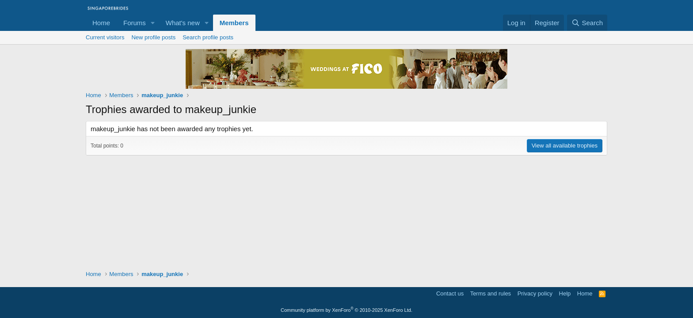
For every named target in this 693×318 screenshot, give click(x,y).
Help (565, 293)
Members (234, 22)
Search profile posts (208, 37)
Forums (134, 22)
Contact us (450, 293)
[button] (153, 23)
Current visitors (105, 37)
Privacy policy (535, 293)
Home (101, 22)
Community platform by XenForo (346, 310)
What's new (183, 22)
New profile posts (153, 37)
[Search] (587, 23)
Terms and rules (490, 293)
